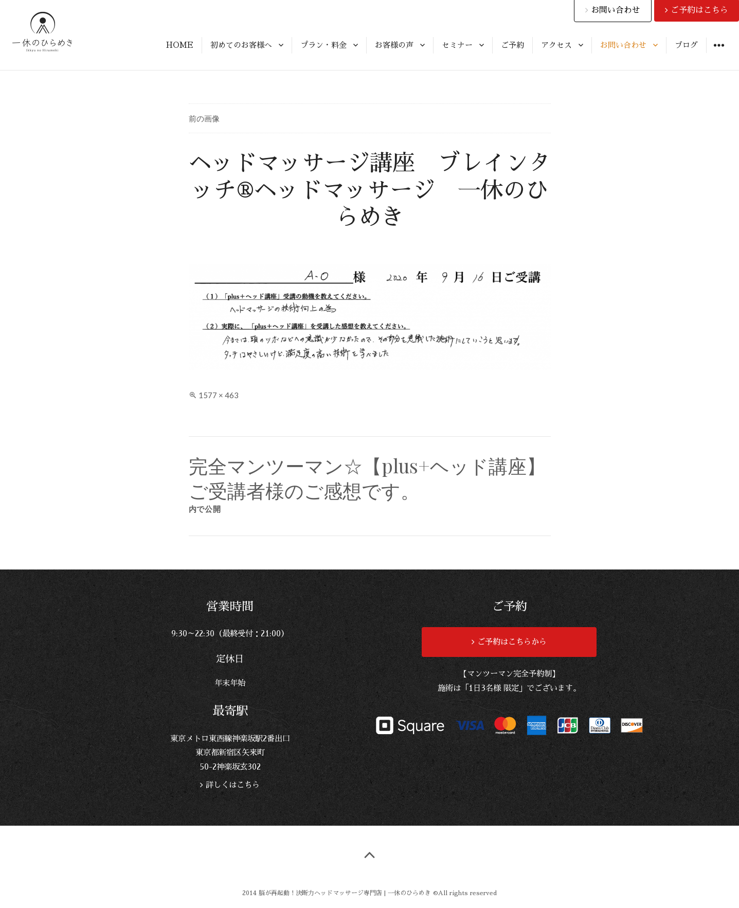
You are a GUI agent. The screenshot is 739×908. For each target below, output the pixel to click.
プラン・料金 (323, 45)
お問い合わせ (623, 45)
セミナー (457, 45)
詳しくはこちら (231, 785)
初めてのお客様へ (241, 45)
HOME (179, 45)
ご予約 (512, 45)
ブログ (686, 45)
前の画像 (204, 118)
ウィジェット (718, 53)
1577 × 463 (219, 395)
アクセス (556, 45)
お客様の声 (394, 45)
